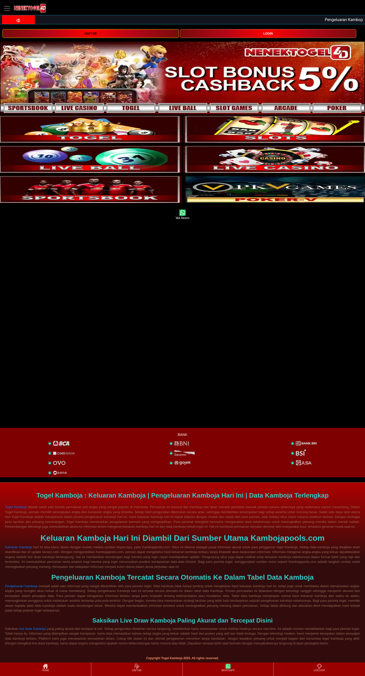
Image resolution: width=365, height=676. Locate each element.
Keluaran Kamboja (18, 547)
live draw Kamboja (32, 629)
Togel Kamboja (16, 507)
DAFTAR (91, 33)
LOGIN (268, 33)
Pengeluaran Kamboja (21, 586)
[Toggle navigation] (7, 8)
